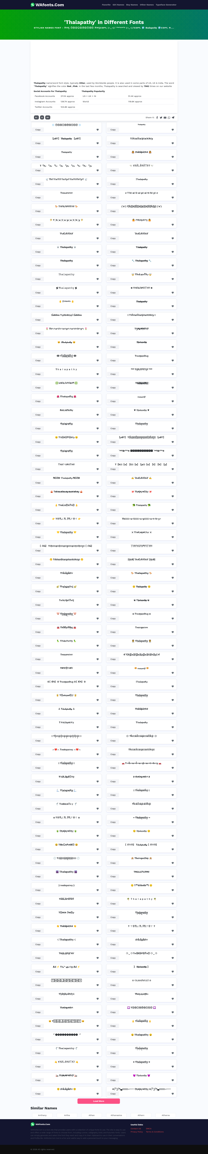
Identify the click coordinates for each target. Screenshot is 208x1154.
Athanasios (116, 1115)
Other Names (147, 4)
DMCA (148, 1129)
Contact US (136, 1129)
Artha (67, 1115)
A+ (48, 117)
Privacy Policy (137, 1132)
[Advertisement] (104, 61)
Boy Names (132, 4)
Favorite (106, 4)
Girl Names (118, 4)
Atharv (141, 1115)
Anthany (42, 1115)
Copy (38, 129)
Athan (92, 1115)
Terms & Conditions (155, 1132)
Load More (98, 1101)
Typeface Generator (166, 4)
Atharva (166, 1115)
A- (36, 117)
